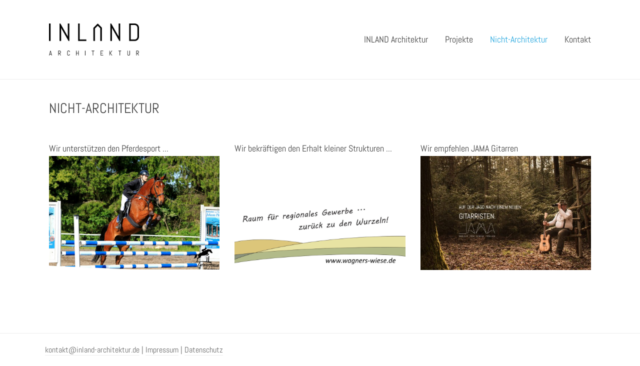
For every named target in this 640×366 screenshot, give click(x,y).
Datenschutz (203, 349)
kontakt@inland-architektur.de (92, 349)
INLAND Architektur (396, 39)
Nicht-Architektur (519, 39)
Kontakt (577, 39)
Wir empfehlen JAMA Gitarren (469, 148)
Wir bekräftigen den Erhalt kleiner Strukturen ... (313, 148)
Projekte (459, 39)
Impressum (162, 349)
